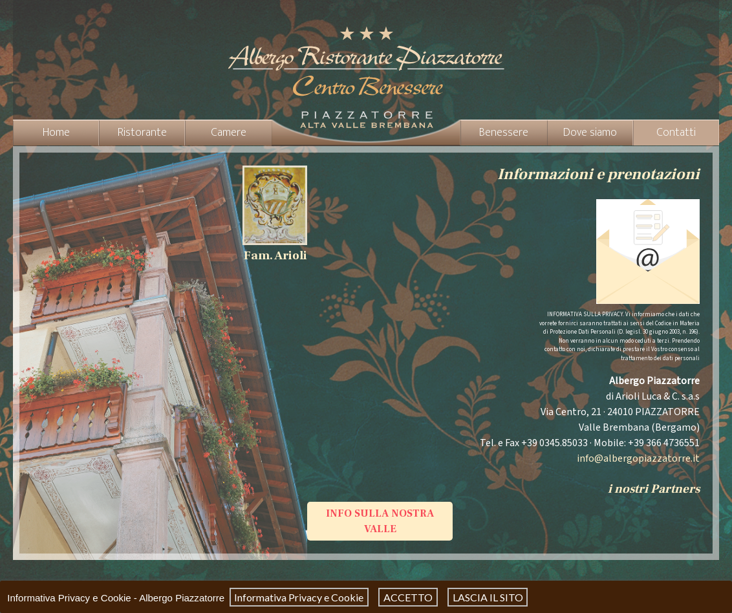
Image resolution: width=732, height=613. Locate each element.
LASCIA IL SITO (488, 597)
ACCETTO (408, 597)
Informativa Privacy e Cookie (298, 597)
